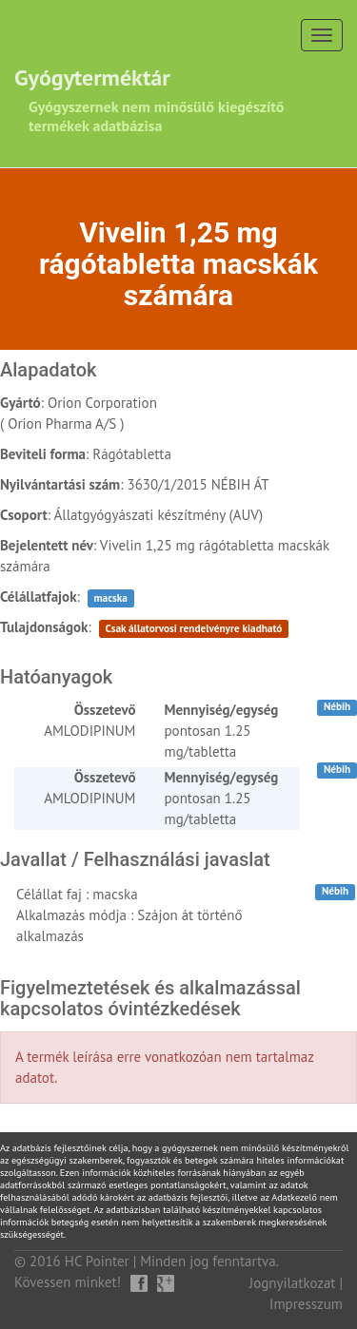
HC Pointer (97, 1261)
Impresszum (306, 1304)
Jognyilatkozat (292, 1283)
